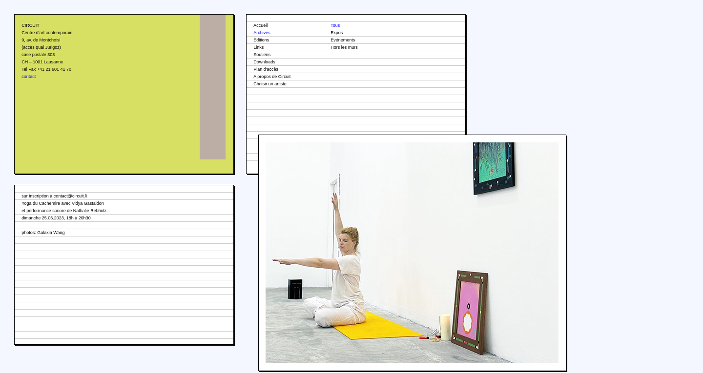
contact (28, 76)
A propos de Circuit (271, 76)
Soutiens (261, 54)
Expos (337, 32)
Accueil (260, 25)
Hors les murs (344, 47)
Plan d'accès (265, 69)
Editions (261, 40)
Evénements (343, 40)
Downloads (264, 61)
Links (258, 47)
